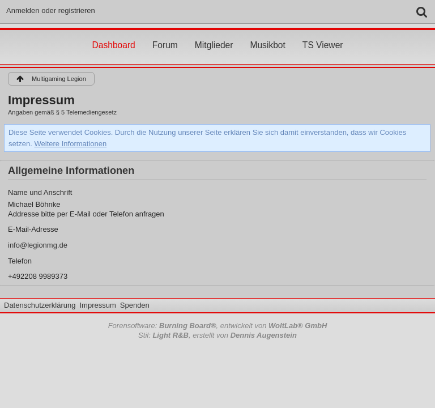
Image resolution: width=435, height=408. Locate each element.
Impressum (97, 305)
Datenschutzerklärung (39, 305)
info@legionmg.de (37, 245)
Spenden (135, 305)
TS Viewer (323, 34)
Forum (165, 34)
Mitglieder (214, 34)
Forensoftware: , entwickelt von (217, 325)
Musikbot (267, 34)
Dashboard (113, 34)
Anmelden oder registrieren (50, 10)
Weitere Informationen (71, 143)
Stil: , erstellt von (217, 335)
